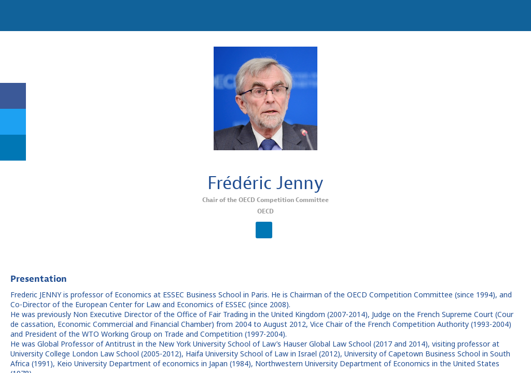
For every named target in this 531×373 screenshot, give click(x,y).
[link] (13, 96)
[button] (15, 15)
